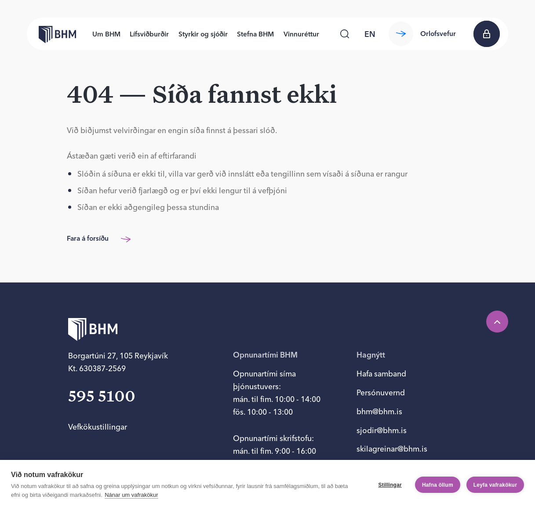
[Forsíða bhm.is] (51, 34)
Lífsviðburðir (149, 34)
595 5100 (101, 397)
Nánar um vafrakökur (131, 495)
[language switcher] (370, 34)
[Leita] (345, 34)
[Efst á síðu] (497, 322)
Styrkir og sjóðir (203, 34)
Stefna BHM (255, 34)
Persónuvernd (381, 392)
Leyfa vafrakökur (495, 485)
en (369, 34)
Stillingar (390, 485)
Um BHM (106, 34)
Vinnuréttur (301, 34)
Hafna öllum (437, 485)
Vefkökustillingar (97, 426)
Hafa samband (381, 373)
